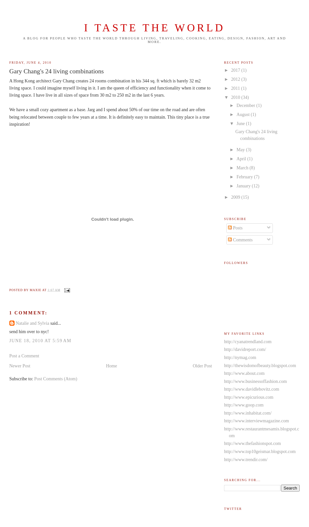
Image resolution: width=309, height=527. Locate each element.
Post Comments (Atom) (55, 378)
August (244, 114)
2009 (236, 197)
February (245, 176)
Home (111, 365)
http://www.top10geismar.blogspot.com (260, 451)
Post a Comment (24, 355)
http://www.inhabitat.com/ (248, 413)
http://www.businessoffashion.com (255, 381)
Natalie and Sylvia (32, 323)
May (241, 149)
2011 (236, 88)
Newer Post (19, 365)
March (243, 167)
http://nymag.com (240, 357)
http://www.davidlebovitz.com (251, 389)
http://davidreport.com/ (245, 349)
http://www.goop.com (243, 404)
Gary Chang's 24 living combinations (56, 71)
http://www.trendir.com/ (246, 459)
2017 (236, 70)
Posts (235, 227)
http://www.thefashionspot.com (252, 443)
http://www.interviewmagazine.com (256, 420)
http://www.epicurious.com (248, 397)
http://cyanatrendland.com (248, 341)
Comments (240, 239)
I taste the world (154, 28)
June (241, 123)
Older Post (202, 365)
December (246, 105)
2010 (236, 97)
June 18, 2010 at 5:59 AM (40, 340)
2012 (236, 79)
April (242, 158)
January (244, 185)
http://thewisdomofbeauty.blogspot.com (260, 365)
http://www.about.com (244, 373)
